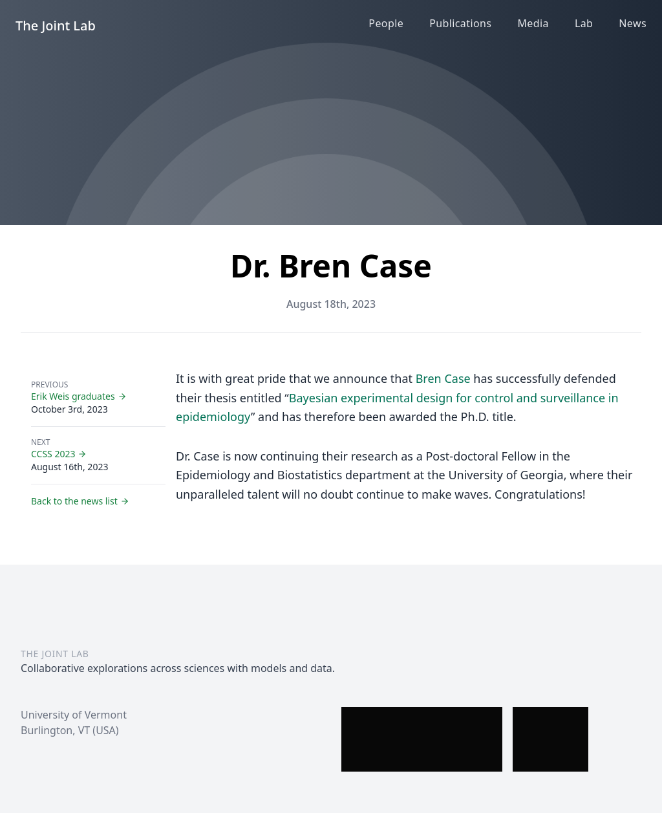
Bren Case (443, 378)
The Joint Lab (56, 25)
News (632, 23)
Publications (460, 23)
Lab (584, 23)
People (385, 23)
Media (532, 23)
